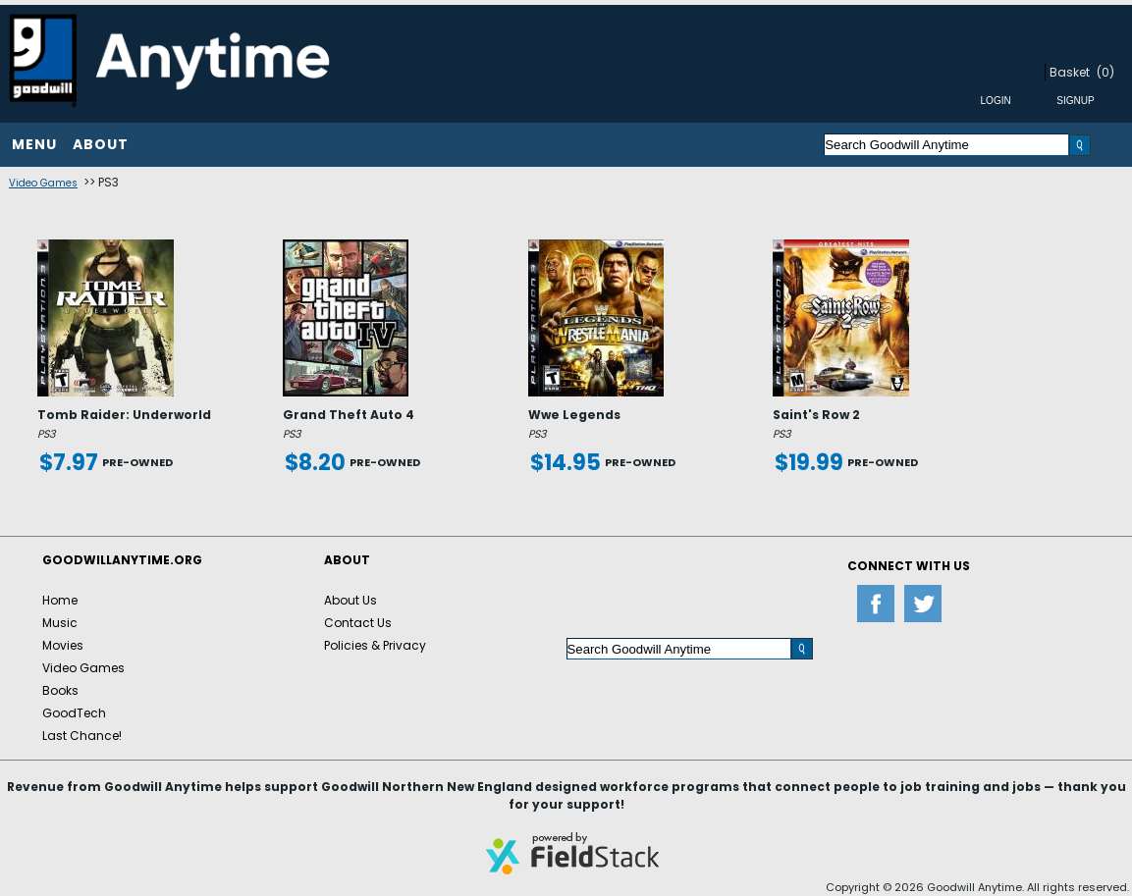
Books (60, 690)
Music (60, 622)
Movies (62, 645)
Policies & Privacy (375, 645)
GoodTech (74, 713)
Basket (1070, 72)
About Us (350, 600)
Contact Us (358, 622)
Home (60, 600)
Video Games (43, 183)
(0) (1105, 72)
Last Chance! (82, 735)
